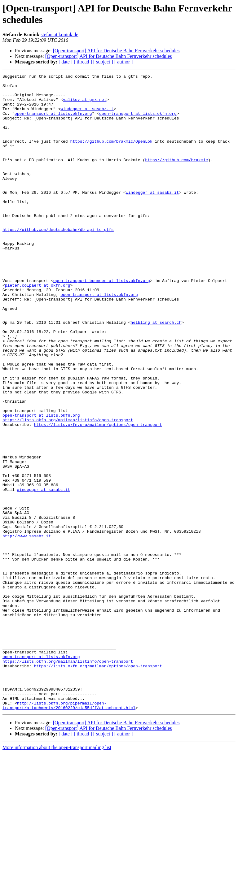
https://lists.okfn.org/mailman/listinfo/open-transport (67, 489)
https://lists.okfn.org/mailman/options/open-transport (98, 495)
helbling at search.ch (155, 372)
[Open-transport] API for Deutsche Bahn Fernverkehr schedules (116, 50)
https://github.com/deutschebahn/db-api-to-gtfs (58, 261)
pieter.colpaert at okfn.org (37, 328)
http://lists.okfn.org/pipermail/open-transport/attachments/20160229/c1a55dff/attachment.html (68, 832)
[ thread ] (83, 61)
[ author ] (123, 61)
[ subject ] (103, 61)
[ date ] (66, 61)
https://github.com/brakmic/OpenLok (111, 155)
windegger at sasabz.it (87, 116)
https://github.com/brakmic (176, 177)
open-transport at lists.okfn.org (53, 121)
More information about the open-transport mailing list (56, 874)
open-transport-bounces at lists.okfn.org (101, 322)
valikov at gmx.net (84, 105)
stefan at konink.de (59, 34)
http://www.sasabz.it (26, 628)
